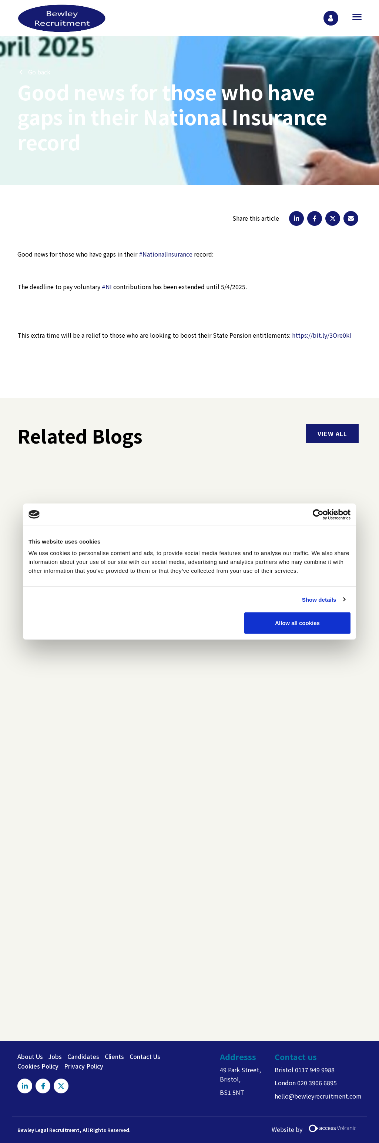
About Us (30, 1056)
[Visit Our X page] (61, 1086)
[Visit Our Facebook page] (43, 1086)
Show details (319, 599)
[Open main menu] (354, 16)
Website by (317, 1129)
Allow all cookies (297, 623)
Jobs (55, 1056)
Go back (39, 71)
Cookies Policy (37, 1066)
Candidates (83, 1056)
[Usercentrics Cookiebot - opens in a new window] (318, 514)
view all (332, 433)
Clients (114, 1056)
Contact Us (145, 1056)
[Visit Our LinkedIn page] (24, 1086)
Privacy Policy (83, 1066)
